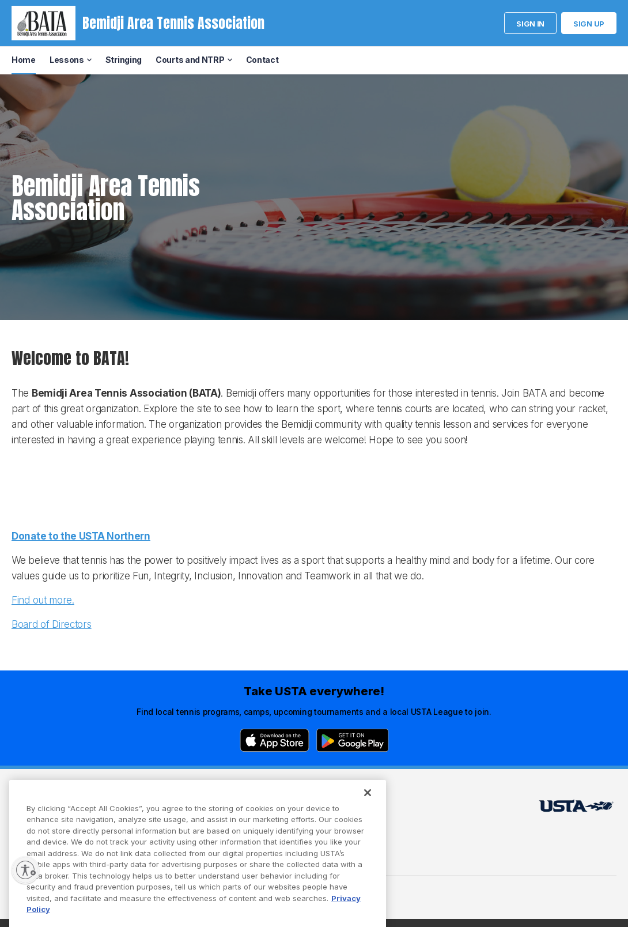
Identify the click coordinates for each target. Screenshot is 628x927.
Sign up (588, 23)
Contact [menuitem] (262, 60)
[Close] (367, 815)
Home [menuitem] (24, 60)
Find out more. (43, 600)
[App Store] (274, 740)
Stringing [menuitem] (123, 60)
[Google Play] (352, 740)
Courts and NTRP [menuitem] (190, 60)
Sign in (530, 23)
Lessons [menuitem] (67, 60)
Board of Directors (52, 624)
